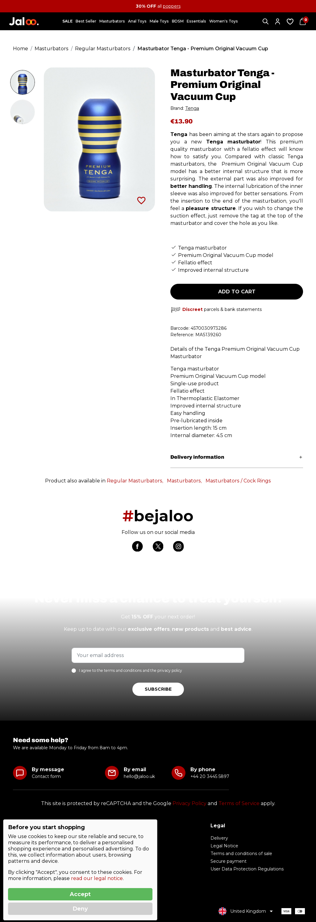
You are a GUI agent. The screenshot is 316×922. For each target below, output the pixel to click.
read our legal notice (97, 878)
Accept (80, 894)
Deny (80, 908)
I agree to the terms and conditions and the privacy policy (130, 670)
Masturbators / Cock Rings (238, 481)
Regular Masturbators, (135, 481)
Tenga (192, 108)
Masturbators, (184, 481)
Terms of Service (239, 803)
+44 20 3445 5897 (209, 776)
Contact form (46, 776)
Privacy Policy (189, 803)
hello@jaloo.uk (139, 776)
